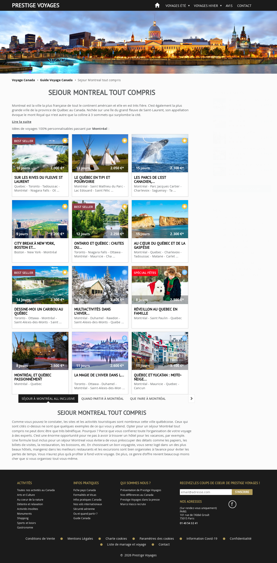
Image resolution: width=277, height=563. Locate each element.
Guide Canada (82, 518)
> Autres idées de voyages (231, 188)
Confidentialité (240, 539)
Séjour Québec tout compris (238, 241)
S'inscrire (242, 492)
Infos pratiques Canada (87, 499)
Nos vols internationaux (87, 504)
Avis (229, 5)
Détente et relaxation (30, 504)
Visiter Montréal (232, 263)
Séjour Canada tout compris (232, 223)
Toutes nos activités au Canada (36, 490)
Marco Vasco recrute (133, 504)
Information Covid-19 (202, 539)
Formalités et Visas (84, 495)
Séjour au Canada (217, 217)
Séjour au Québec (225, 235)
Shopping (22, 518)
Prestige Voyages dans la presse (140, 499)
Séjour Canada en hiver (229, 229)
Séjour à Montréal (225, 247)
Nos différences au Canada (136, 495)
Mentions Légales (80, 539)
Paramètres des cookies (157, 539)
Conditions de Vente (40, 539)
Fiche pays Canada (84, 490)
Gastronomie (25, 527)
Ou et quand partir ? (85, 513)
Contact (244, 5)
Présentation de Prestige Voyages (140, 490)
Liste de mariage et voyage (126, 544)
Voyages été (176, 5)
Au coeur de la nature (30, 499)
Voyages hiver (206, 5)
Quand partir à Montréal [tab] (99, 398)
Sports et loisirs (26, 523)
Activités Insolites (27, 509)
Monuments (24, 513)
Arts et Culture (26, 495)
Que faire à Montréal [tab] (144, 398)
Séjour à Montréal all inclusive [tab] (44, 398)
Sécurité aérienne (84, 509)
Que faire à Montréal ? (237, 269)
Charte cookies (116, 539)
